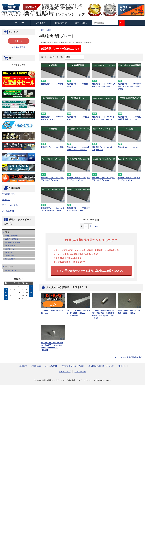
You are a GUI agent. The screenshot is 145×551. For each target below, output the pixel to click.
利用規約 (122, 366)
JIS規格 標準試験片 (11, 236)
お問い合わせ (61, 23)
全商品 (41, 30)
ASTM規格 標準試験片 (12, 242)
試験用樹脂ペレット (11, 255)
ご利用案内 (36, 366)
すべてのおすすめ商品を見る (129, 357)
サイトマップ (65, 371)
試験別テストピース (11, 270)
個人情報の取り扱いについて (101, 366)
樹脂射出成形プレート (12, 259)
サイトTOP (20, 23)
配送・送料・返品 (10, 205)
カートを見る (81, 23)
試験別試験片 (9, 252)
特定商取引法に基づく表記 (72, 366)
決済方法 (6, 200)
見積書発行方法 (9, 194)
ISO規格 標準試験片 (12, 239)
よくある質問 (8, 211)
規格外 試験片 (10, 245)
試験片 (49, 30)
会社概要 (23, 366)
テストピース (8, 267)
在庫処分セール (10, 249)
